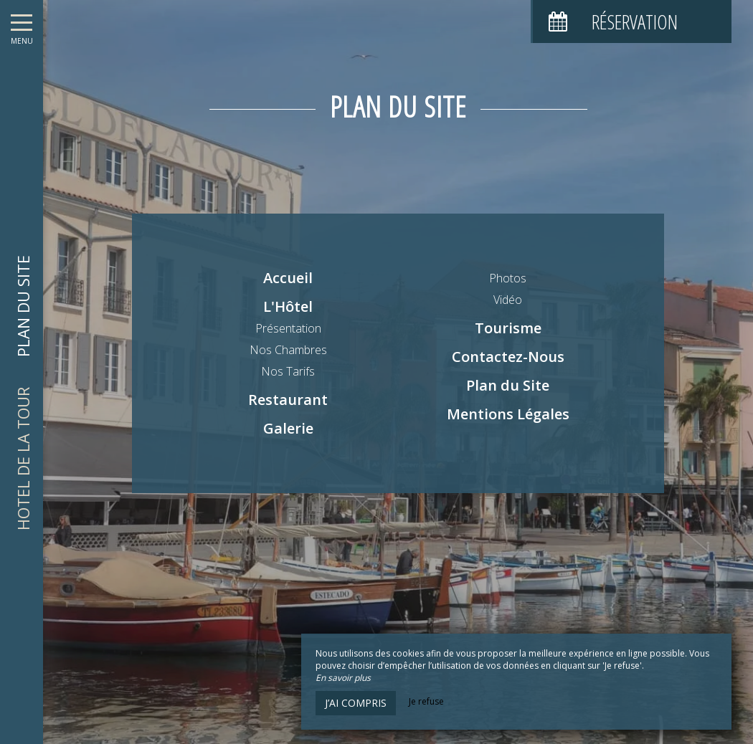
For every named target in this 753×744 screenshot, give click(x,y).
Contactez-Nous (508, 356)
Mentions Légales (508, 414)
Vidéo (507, 299)
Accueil (288, 277)
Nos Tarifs (288, 371)
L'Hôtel (288, 306)
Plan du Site (507, 385)
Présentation (288, 328)
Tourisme (508, 328)
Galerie (288, 428)
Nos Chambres (288, 350)
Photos (507, 278)
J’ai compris (356, 703)
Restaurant (288, 399)
